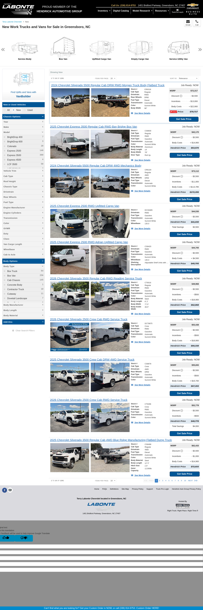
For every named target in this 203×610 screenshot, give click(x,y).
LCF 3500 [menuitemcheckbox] (12, 164)
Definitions (114, 489)
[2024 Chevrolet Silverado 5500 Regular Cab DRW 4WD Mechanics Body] (95, 165)
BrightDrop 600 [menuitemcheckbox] (14, 141)
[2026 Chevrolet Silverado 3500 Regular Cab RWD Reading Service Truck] (96, 278)
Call (196, 23)
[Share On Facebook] (4, 490)
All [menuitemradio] (8, 110)
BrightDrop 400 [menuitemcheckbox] (14, 137)
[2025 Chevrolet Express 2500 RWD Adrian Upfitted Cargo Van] (89, 242)
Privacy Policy (137, 489)
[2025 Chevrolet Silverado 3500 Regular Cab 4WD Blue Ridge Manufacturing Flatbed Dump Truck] (111, 440)
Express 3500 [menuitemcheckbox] (14, 155)
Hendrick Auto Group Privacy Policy (186, 489)
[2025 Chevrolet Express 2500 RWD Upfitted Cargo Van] (84, 206)
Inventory (104, 11)
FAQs (104, 489)
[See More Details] (140, 113)
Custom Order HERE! (147, 608)
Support (149, 489)
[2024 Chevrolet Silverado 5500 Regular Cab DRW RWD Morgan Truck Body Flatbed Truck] (108, 85)
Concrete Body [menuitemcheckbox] (14, 285)
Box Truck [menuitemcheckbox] (12, 271)
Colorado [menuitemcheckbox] (11, 146)
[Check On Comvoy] (10, 490)
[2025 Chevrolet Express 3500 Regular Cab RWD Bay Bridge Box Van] (93, 126)
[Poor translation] (24, 538)
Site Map (125, 489)
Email (188, 23)
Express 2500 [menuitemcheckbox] (14, 151)
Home (96, 489)
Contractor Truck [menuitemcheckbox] (15, 289)
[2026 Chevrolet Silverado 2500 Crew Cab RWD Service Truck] (88, 319)
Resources (162, 11)
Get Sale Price (183, 119)
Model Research (143, 11)
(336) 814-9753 (128, 5)
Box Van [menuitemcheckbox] (11, 276)
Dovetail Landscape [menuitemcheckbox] (17, 298)
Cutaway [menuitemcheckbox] (11, 294)
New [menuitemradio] (18, 110)
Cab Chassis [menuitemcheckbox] (13, 280)
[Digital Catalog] (121, 10)
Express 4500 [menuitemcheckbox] (14, 160)
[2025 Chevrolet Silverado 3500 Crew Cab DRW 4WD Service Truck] (92, 359)
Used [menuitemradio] (30, 110)
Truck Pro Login (162, 489)
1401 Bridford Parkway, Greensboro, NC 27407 (161, 5)
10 (185, 480)
